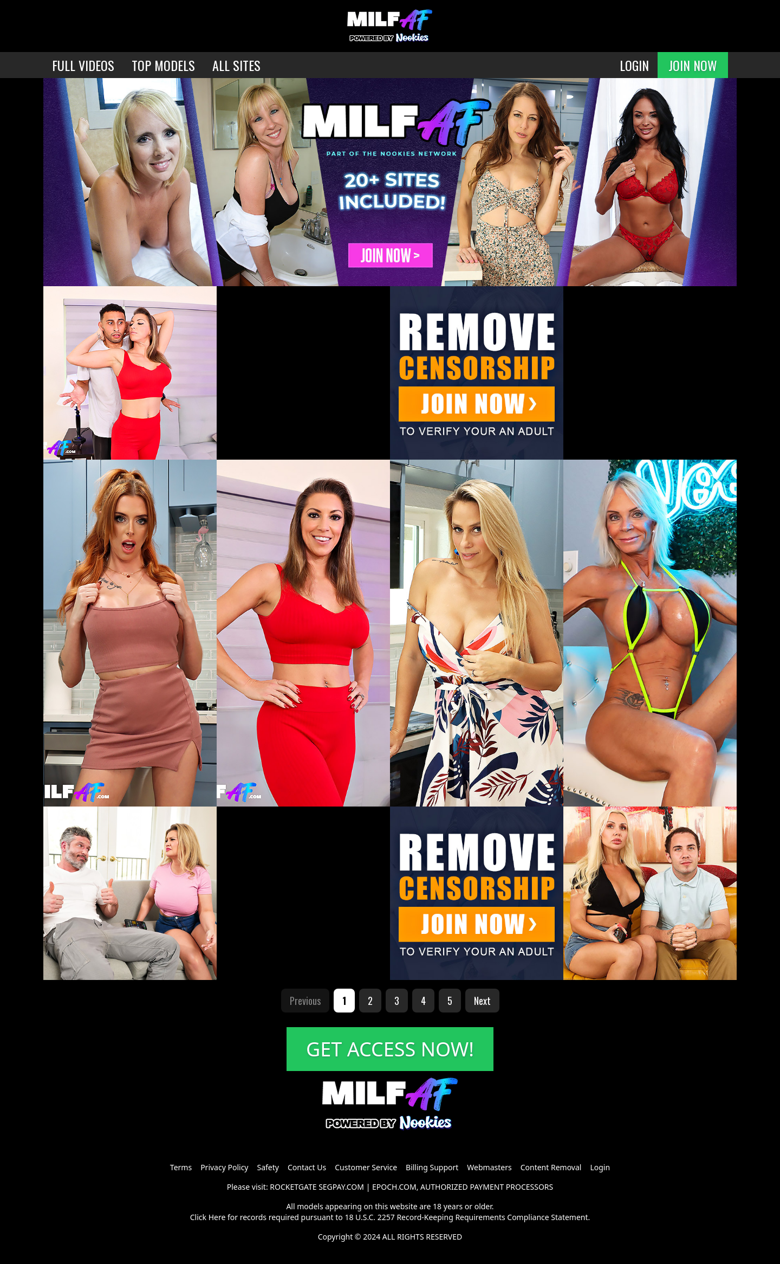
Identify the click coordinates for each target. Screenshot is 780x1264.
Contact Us (307, 1167)
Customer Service (366, 1167)
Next (482, 1001)
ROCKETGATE (293, 1187)
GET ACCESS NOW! (390, 1049)
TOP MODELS (163, 65)
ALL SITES (236, 65)
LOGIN (634, 65)
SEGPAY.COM (341, 1187)
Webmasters (489, 1167)
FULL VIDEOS (83, 65)
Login (600, 1167)
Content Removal (551, 1167)
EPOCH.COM (394, 1187)
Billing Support (432, 1167)
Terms (181, 1167)
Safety (268, 1167)
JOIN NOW (692, 65)
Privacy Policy (224, 1167)
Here (217, 1217)
